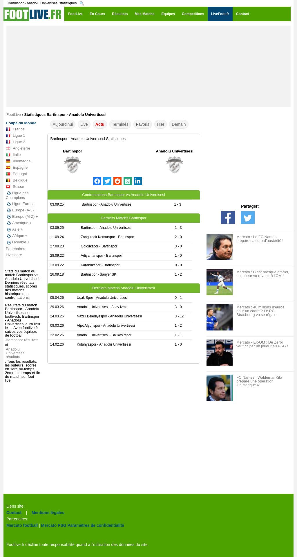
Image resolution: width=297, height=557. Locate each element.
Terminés (120, 124)
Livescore (14, 255)
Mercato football (22, 525)
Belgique (17, 180)
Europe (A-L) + (21, 210)
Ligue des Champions (17, 195)
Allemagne (18, 161)
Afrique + (16, 235)
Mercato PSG (53, 525)
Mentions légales (48, 512)
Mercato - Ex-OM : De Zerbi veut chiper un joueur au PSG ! (262, 344)
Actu (99, 124)
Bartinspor (72, 151)
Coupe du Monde (21, 123)
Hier (160, 124)
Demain (179, 124)
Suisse (15, 186)
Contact (13, 512)
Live (84, 124)
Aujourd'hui (63, 124)
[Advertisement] (148, 66)
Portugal (16, 174)
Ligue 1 (15, 135)
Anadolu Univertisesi (174, 151)
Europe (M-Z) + (22, 216)
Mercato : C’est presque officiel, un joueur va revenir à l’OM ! (262, 274)
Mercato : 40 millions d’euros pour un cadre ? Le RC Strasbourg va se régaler (260, 311)
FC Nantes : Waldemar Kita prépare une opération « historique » (259, 381)
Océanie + (18, 242)
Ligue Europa (20, 204)
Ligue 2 (15, 142)
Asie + (14, 229)
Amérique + (19, 223)
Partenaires (15, 249)
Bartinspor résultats (22, 340)
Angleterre (18, 148)
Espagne (17, 167)
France (15, 129)
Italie (13, 154)
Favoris (142, 124)
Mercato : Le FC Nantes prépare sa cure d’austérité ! (259, 239)
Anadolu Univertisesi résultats (15, 353)
